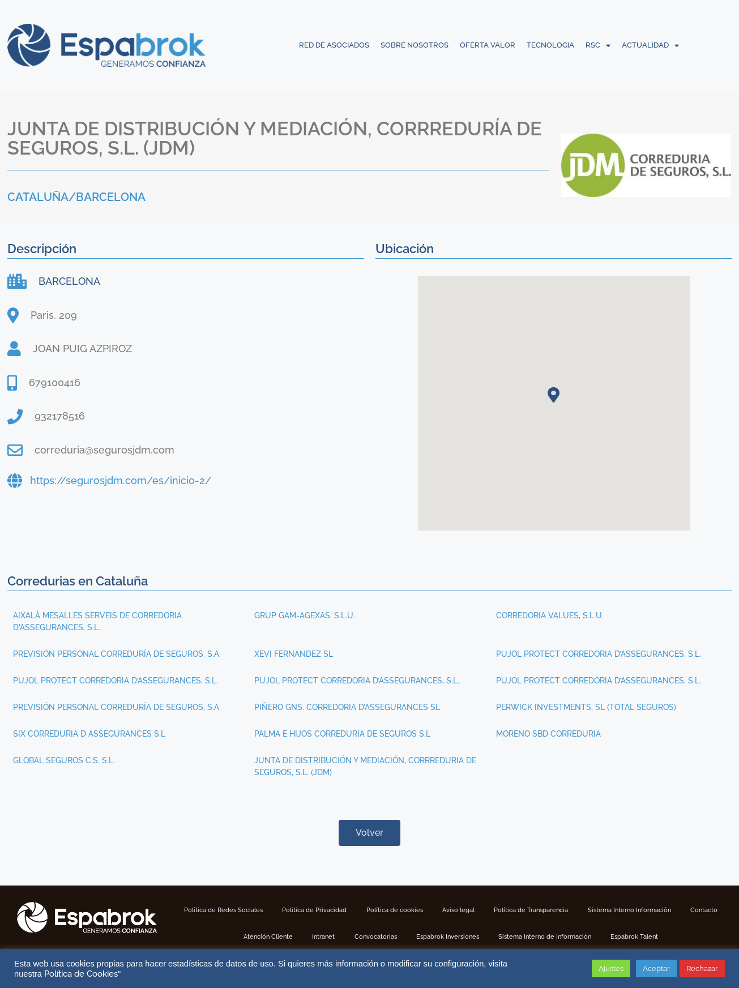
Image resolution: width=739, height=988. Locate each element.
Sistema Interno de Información (579, 936)
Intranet (338, 936)
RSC (598, 45)
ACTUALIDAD (650, 45)
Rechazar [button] (702, 968)
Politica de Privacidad (327, 910)
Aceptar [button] (656, 968)
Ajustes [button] (611, 968)
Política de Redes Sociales (229, 910)
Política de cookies (415, 910)
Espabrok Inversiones (474, 936)
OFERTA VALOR (487, 45)
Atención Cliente (277, 936)
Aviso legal (484, 910)
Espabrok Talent (677, 936)
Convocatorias (395, 936)
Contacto (214, 936)
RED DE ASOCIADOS (334, 45)
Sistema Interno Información (670, 910)
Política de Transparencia (564, 910)
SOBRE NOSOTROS (414, 45)
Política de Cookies (81, 973)
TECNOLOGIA (550, 45)
